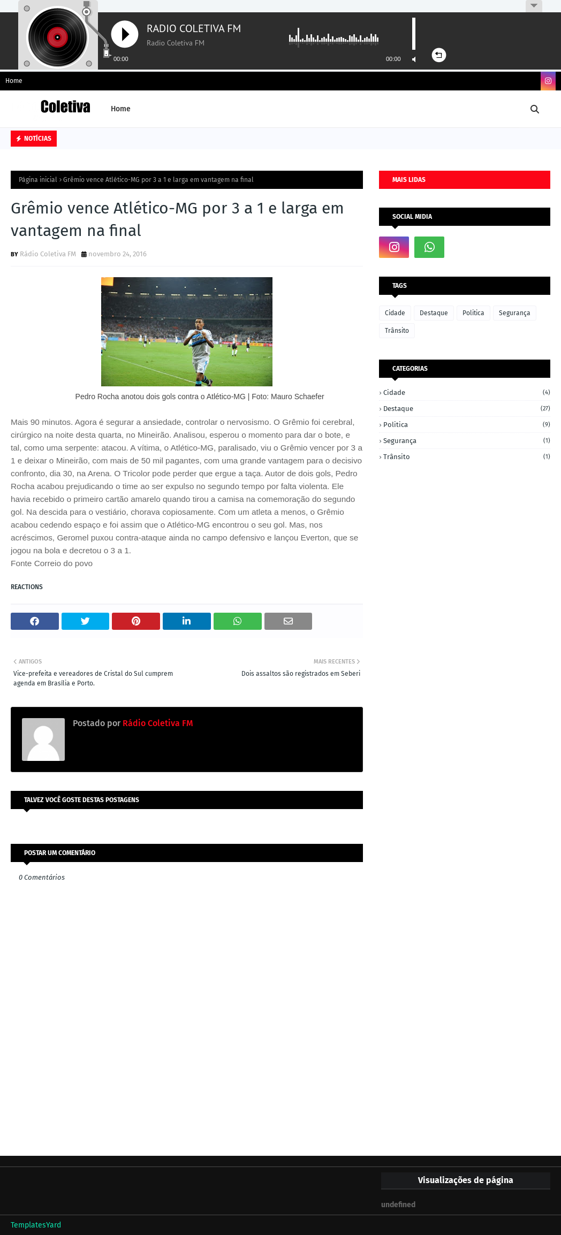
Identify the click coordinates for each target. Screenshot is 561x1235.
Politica (473, 313)
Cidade (395, 313)
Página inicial (38, 180)
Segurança (514, 313)
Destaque (434, 313)
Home (13, 81)
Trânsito (397, 330)
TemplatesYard (36, 1225)
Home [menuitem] (121, 108)
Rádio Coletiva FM (48, 254)
